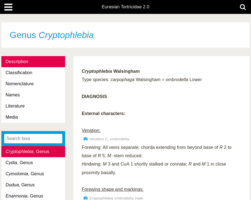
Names (13, 94)
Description (17, 61)
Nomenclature (20, 83)
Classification (19, 72)
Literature (15, 106)
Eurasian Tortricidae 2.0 (125, 7)
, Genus (27, 151)
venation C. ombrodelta (109, 139)
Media (12, 117)
